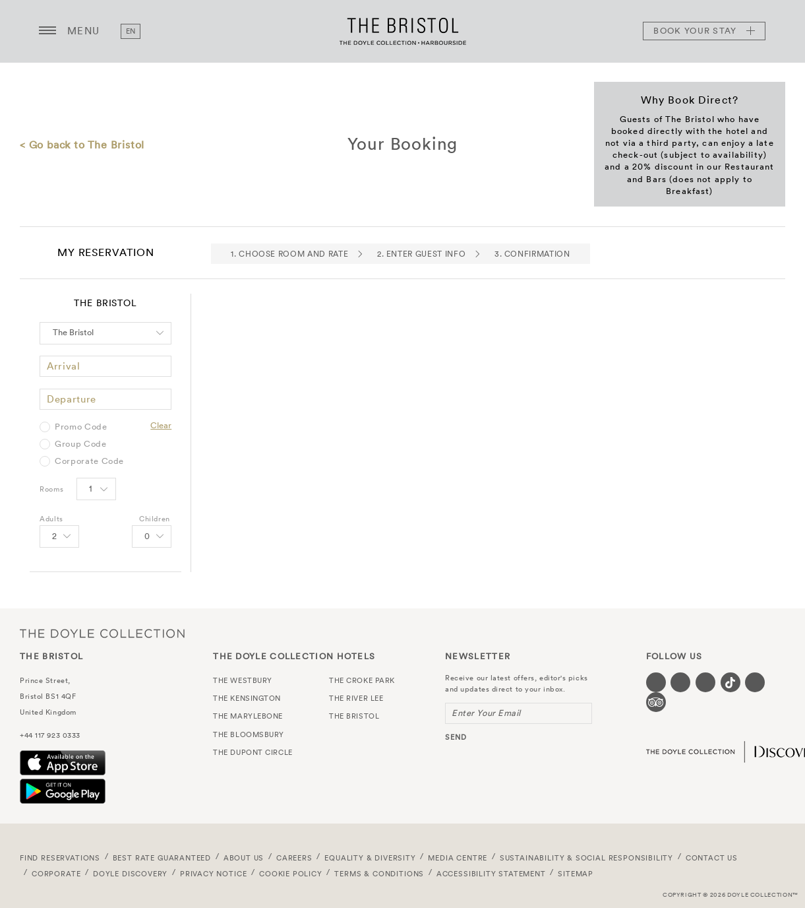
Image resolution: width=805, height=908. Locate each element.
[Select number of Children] (152, 536)
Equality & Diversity (370, 858)
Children (154, 518)
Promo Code (81, 427)
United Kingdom (48, 712)
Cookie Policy (290, 873)
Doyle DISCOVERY (130, 873)
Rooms (51, 489)
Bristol (32, 696)
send (456, 737)
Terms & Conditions (379, 873)
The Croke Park (362, 680)
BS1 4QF (60, 696)
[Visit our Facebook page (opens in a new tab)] (656, 682)
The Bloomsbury (248, 734)
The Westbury (242, 680)
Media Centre (457, 858)
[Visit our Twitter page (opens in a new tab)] (680, 682)
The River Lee (356, 698)
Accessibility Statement (491, 873)
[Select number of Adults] (59, 536)
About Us (244, 858)
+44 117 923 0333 (50, 735)
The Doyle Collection (102, 633)
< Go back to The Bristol (82, 144)
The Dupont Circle (252, 752)
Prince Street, (45, 680)
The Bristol (403, 31)
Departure (71, 399)
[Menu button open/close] (47, 31)
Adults (51, 518)
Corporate (56, 873)
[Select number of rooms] (96, 489)
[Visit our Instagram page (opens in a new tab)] (705, 682)
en (131, 31)
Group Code (81, 444)
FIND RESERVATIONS (60, 858)
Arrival (63, 366)
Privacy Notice (213, 873)
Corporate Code (89, 461)
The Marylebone (248, 716)
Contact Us (712, 858)
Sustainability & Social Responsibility (586, 858)
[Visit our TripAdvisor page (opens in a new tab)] (656, 702)
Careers (294, 858)
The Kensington (247, 698)
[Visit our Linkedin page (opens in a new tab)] (755, 682)
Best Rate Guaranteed (162, 858)
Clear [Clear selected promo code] (160, 425)
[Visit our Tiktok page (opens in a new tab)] (730, 682)
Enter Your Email (486, 713)
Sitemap (575, 873)
